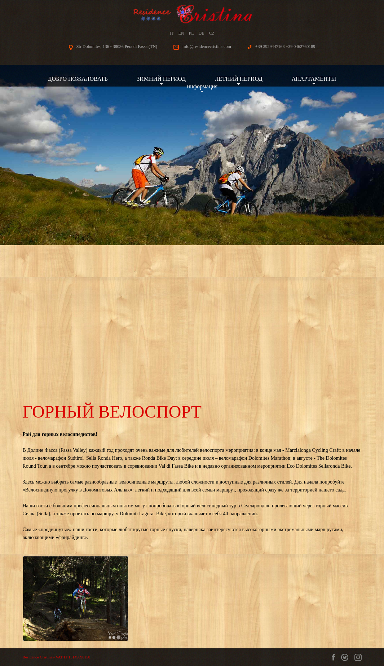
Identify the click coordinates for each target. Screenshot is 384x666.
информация (202, 86)
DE (201, 33)
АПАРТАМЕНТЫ (314, 79)
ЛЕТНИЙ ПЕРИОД (239, 79)
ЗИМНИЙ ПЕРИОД (161, 79)
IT (171, 33)
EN (181, 33)
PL (191, 33)
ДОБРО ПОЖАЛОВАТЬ (78, 79)
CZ (212, 33)
